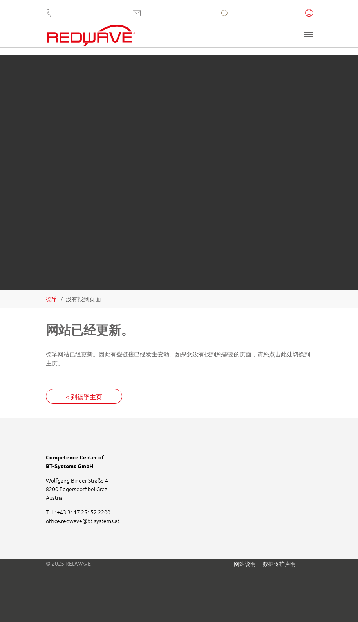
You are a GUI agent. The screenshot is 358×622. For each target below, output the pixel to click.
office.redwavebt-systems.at (82, 520)
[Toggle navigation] (308, 34)
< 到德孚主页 (84, 396)
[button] (309, 13)
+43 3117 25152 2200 (83, 512)
